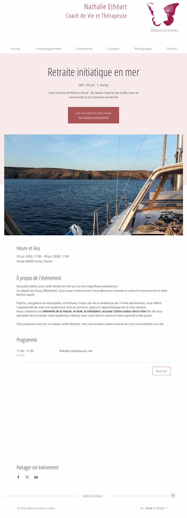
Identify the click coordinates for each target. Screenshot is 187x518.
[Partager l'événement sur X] (27, 477)
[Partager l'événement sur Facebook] (18, 477)
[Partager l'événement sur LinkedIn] (36, 477)
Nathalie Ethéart (105, 6)
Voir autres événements (93, 117)
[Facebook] (173, 495)
